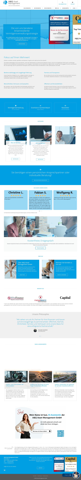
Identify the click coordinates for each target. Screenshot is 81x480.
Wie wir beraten (38, 8)
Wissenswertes (66, 8)
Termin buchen (40, 248)
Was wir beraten (28, 8)
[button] (1, 29)
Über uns (58, 8)
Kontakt (34, 475)
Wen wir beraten (48, 8)
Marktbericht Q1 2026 (50, 368)
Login (75, 8)
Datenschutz (45, 475)
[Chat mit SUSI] (76, 475)
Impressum (39, 475)
